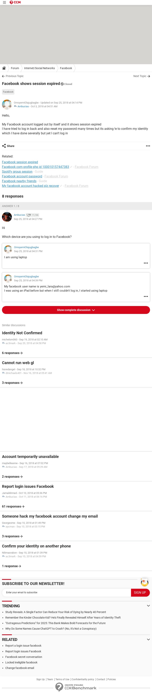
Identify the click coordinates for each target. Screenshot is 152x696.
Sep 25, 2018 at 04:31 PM (28, 251)
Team (50, 679)
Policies (111, 679)
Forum (15, 68)
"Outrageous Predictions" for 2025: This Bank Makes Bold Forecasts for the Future (55, 623)
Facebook (66, 68)
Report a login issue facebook (23, 645)
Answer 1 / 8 (10, 206)
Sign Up (40, 679)
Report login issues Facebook (23, 651)
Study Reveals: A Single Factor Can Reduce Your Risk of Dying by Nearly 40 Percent (55, 612)
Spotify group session (17, 171)
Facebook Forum (86, 167)
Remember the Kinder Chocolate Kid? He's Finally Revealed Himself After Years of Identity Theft (63, 617)
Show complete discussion (74, 310)
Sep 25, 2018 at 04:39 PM (28, 280)
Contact (101, 679)
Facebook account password (22, 176)
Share (10, 146)
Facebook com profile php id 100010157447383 (35, 167)
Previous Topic (15, 76)
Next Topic (139, 76)
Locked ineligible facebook (21, 662)
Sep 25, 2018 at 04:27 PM (28, 219)
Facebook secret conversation (23, 656)
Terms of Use (62, 679)
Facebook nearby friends (19, 181)
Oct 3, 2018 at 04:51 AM (44, 106)
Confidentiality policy (83, 679)
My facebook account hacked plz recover (30, 186)
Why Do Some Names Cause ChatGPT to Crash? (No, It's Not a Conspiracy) (51, 628)
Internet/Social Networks (39, 68)
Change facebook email (19, 668)
